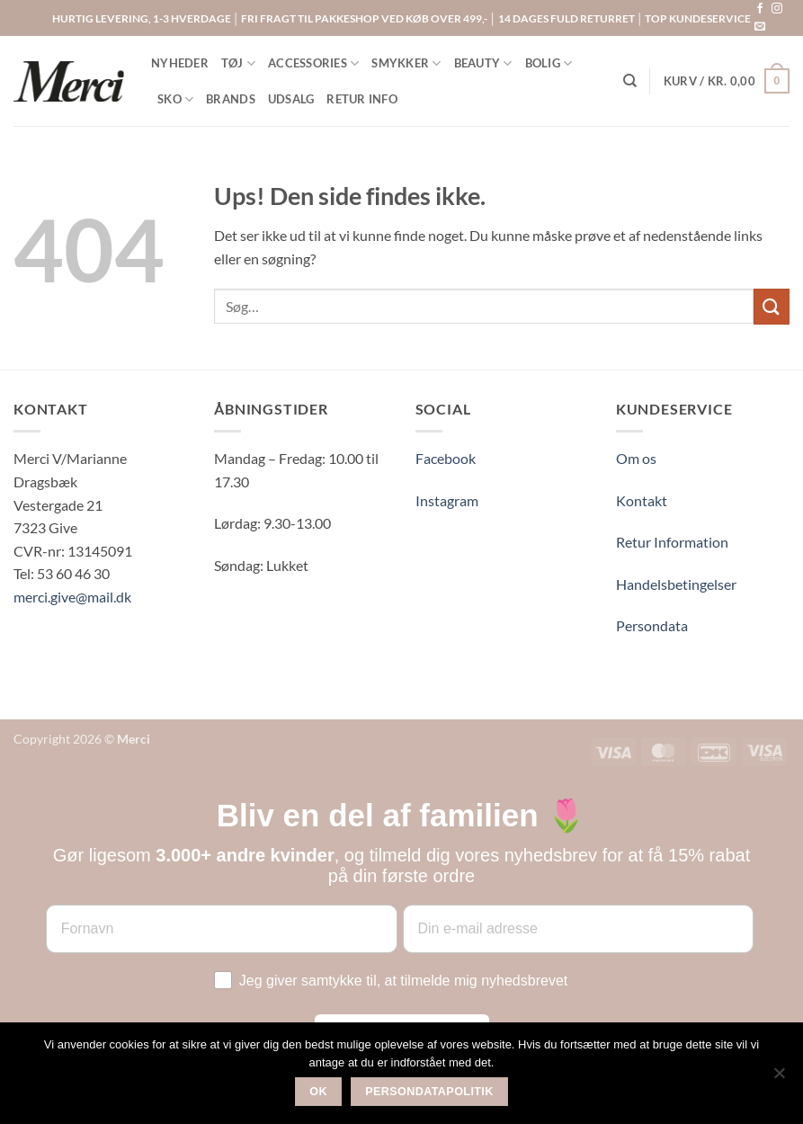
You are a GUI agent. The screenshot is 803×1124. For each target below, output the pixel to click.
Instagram (446, 500)
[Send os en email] (759, 27)
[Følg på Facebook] (759, 9)
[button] (727, 81)
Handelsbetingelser (676, 584)
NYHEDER (180, 63)
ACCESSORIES (313, 63)
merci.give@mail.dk (72, 596)
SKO (175, 99)
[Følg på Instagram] (777, 9)
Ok (318, 1091)
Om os (636, 458)
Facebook (445, 458)
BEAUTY (483, 63)
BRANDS (230, 99)
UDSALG (291, 99)
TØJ (238, 63)
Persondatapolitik (429, 1091)
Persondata (652, 625)
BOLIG (549, 63)
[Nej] (779, 1078)
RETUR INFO (361, 99)
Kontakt (641, 500)
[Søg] (630, 81)
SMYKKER (406, 63)
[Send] (772, 306)
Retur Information (672, 541)
